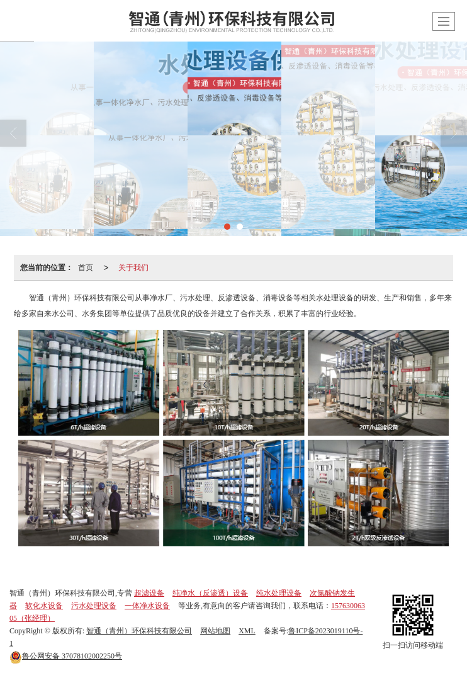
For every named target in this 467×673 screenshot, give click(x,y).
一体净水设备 (147, 605)
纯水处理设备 (278, 593)
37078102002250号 (65, 656)
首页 (85, 267)
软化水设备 (44, 605)
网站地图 (215, 630)
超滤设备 (149, 593)
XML (247, 630)
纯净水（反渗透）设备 (210, 593)
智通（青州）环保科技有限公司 (139, 630)
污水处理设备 (93, 605)
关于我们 (133, 267)
